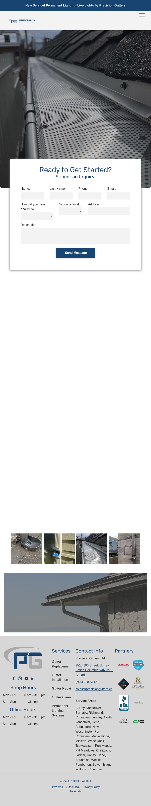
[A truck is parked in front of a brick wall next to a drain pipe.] (124, 548)
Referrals (75, 791)
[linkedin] (33, 679)
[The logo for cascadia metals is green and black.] (138, 722)
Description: (29, 224)
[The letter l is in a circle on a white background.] (138, 703)
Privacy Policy (91, 786)
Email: (111, 188)
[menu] (142, 15)
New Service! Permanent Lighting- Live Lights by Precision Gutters (75, 5)
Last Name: (58, 188)
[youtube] (26, 679)
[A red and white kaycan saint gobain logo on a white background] (123, 665)
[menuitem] (64, 664)
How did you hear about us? (33, 207)
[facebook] (13, 679)
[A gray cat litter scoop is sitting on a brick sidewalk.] (26, 548)
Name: (25, 188)
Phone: (83, 188)
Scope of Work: (70, 204)
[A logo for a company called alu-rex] (123, 684)
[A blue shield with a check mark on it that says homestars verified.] (138, 665)
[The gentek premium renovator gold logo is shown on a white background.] (138, 684)
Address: (94, 204)
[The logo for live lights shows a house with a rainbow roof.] (123, 722)
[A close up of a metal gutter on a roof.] (91, 548)
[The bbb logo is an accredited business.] (123, 703)
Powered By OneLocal (65, 786)
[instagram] (20, 679)
